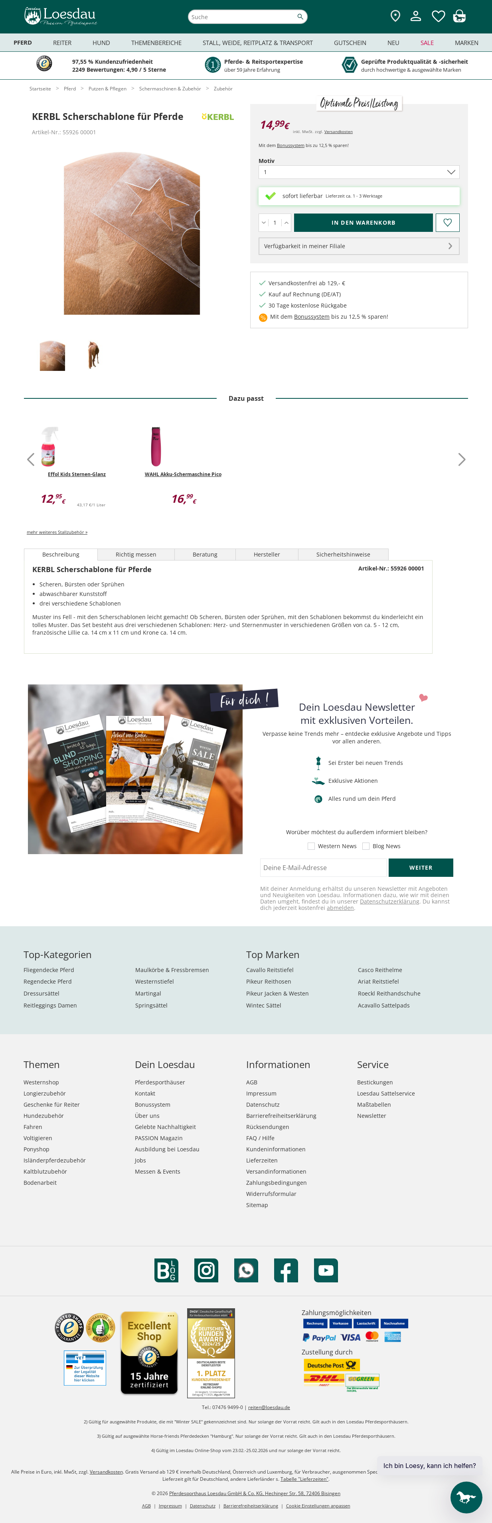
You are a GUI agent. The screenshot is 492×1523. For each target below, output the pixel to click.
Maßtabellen (374, 1104)
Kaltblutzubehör (45, 1171)
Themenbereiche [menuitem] (156, 43)
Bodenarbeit (40, 1182)
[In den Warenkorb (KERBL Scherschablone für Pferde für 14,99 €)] (363, 223)
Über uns (147, 1115)
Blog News (387, 846)
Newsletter (371, 1115)
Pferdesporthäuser (160, 1082)
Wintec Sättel (263, 1005)
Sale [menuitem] (427, 43)
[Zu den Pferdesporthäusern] (395, 16)
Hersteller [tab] (267, 554)
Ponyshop (36, 1149)
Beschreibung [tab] (60, 554)
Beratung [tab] (205, 554)
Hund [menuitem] (101, 43)
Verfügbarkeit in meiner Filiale (304, 246)
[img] (459, 20)
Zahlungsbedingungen (276, 1182)
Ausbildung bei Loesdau (167, 1149)
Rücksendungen (267, 1127)
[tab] (52, 355)
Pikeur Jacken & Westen (277, 993)
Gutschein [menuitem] (350, 43)
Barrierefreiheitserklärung (281, 1115)
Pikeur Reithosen (268, 981)
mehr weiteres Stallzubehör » (57, 532)
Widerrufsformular (271, 1194)
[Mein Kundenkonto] (415, 22)
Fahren (33, 1127)
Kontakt (145, 1093)
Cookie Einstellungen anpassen (318, 1506)
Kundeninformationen (276, 1149)
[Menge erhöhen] (286, 222)
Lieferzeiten (262, 1160)
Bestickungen (375, 1082)
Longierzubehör (45, 1093)
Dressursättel (41, 993)
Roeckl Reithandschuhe (389, 993)
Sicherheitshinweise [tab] (343, 554)
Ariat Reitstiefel (378, 981)
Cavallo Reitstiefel (270, 970)
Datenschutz (263, 1104)
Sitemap (257, 1205)
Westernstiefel (154, 981)
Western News (337, 846)
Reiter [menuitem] (62, 43)
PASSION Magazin (159, 1138)
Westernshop (41, 1082)
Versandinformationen (276, 1171)
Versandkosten (338, 131)
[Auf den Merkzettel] (448, 223)
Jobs (140, 1160)
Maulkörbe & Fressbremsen (172, 970)
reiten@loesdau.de (269, 1407)
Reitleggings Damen (50, 1005)
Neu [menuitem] (393, 43)
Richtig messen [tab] (136, 554)
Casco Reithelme (380, 970)
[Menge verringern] (263, 222)
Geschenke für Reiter (52, 1104)
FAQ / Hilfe (260, 1138)
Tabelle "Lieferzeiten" (304, 1479)
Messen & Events (157, 1171)
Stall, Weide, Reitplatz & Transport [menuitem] (258, 43)
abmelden (340, 907)
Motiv (280, 161)
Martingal (148, 993)
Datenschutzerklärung (389, 901)
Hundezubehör (44, 1115)
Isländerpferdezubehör (55, 1160)
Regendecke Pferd (48, 981)
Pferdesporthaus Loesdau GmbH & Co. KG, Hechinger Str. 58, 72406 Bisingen (254, 1493)
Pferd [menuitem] (23, 42)
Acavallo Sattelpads (384, 1005)
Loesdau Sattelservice (386, 1093)
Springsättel (151, 1005)
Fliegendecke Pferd (49, 970)
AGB (251, 1082)
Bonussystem (290, 145)
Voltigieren (38, 1138)
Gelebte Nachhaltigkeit (165, 1127)
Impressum (261, 1093)
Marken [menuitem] (466, 43)
